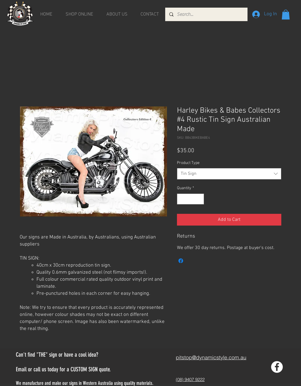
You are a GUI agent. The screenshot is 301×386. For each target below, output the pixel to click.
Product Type (188, 162)
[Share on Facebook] (180, 260)
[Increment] (199, 199)
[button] (286, 14)
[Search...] (206, 14)
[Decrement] (181, 199)
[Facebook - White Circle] (277, 367)
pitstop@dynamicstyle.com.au (211, 357)
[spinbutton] (190, 199)
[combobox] (229, 174)
